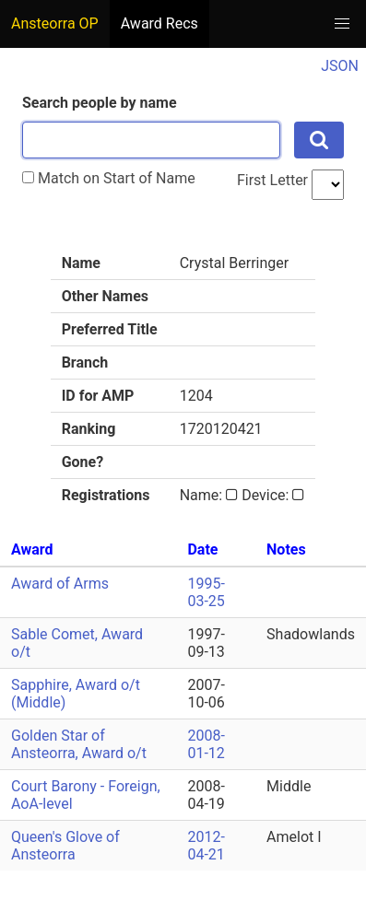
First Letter (272, 180)
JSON (340, 66)
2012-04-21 (205, 845)
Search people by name (99, 102)
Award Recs (159, 23)
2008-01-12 (205, 744)
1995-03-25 (205, 592)
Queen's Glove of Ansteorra (65, 845)
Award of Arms (60, 583)
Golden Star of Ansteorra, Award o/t (79, 744)
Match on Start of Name (108, 178)
